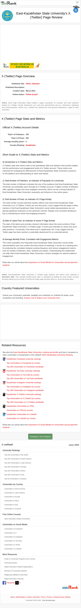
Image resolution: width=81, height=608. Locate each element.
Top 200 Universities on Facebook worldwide (23, 367)
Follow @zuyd (31, 94)
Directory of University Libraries (15, 571)
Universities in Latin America (14, 493)
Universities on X (10, 533)
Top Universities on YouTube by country (21, 375)
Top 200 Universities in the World (16, 455)
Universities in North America (14, 489)
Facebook (9, 583)
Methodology (20, 597)
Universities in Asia (11, 505)
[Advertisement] (40, 42)
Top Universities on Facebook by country (21, 363)
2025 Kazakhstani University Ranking (57, 355)
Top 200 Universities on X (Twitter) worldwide (23, 402)
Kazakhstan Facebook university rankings (22, 359)
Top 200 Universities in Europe (15, 467)
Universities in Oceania (12, 509)
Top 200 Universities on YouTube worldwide (23, 378)
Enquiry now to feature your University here (42, 298)
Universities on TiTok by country (18, 410)
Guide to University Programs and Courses (19, 559)
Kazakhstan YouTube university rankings (21, 371)
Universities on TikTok (12, 545)
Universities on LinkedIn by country (19, 418)
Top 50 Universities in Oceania (15, 479)
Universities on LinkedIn (13, 549)
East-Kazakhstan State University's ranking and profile (35, 352)
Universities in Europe (12, 497)
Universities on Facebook (13, 529)
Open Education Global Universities (17, 519)
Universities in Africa (11, 501)
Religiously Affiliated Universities (16, 575)
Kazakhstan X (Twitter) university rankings (22, 394)
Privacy (49, 597)
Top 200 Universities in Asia (14, 475)
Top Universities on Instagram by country (21, 387)
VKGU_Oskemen (33, 84)
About (12, 597)
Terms (43, 597)
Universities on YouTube (13, 541)
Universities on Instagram (13, 537)
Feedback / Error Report (40, 436)
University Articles (10, 563)
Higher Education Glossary (14, 579)
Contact (29, 597)
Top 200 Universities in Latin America (17, 463)
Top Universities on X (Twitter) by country (21, 398)
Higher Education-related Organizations (18, 567)
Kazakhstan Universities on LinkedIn (20, 414)
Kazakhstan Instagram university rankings (22, 383)
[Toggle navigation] (77, 2)
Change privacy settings (61, 597)
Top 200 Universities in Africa (14, 471)
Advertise (36, 597)
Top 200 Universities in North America (17, 459)
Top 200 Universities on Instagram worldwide (23, 390)
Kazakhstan (31, 145)
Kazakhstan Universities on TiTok (18, 406)
